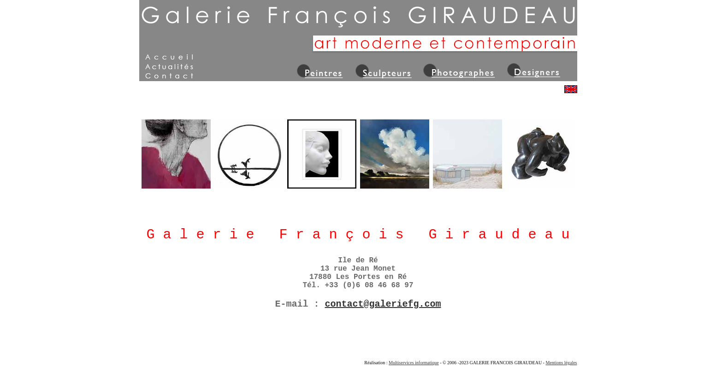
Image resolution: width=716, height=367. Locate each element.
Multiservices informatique (414, 362)
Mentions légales (561, 362)
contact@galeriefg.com (383, 304)
